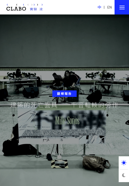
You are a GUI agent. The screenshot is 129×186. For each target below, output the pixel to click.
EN (109, 7)
